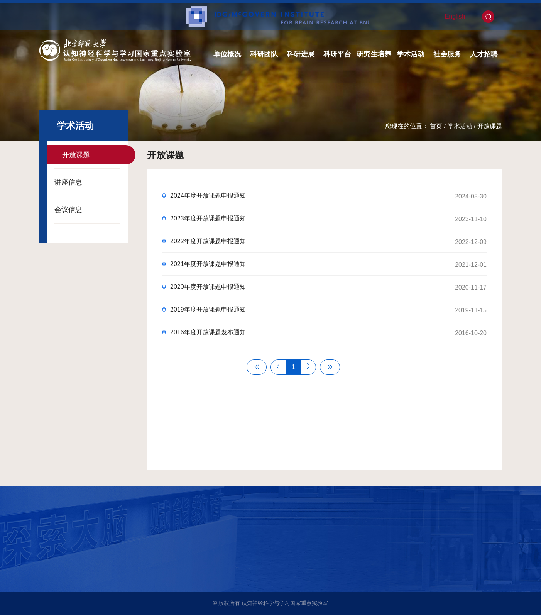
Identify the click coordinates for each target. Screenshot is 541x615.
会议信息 (68, 209)
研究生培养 (374, 54)
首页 (436, 126)
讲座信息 (68, 182)
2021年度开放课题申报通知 (208, 264)
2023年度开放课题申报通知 (208, 218)
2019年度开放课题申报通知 (208, 309)
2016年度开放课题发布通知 (208, 332)
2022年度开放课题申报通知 (208, 241)
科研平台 (337, 54)
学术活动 (410, 54)
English (455, 16)
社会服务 (447, 54)
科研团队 (264, 54)
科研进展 (300, 54)
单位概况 (227, 54)
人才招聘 (484, 54)
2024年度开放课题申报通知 (208, 195)
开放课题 (489, 126)
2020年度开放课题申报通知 (208, 286)
